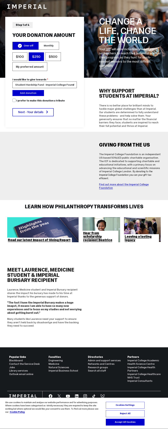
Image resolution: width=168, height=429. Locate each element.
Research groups (98, 367)
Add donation (28, 93)
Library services (18, 370)
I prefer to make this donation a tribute (40, 100)
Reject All (125, 416)
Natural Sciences (59, 367)
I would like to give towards (30, 80)
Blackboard (16, 360)
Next (33, 112)
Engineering (56, 360)
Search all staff (97, 370)
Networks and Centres (101, 363)
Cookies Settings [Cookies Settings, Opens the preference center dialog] (125, 407)
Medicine (54, 363)
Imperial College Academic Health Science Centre (143, 362)
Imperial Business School (63, 370)
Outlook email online (21, 374)
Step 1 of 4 (22, 25)
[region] (44, 72)
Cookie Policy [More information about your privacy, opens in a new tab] (17, 414)
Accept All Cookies (125, 424)
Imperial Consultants (139, 380)
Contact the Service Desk (24, 363)
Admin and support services (104, 360)
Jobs (12, 367)
